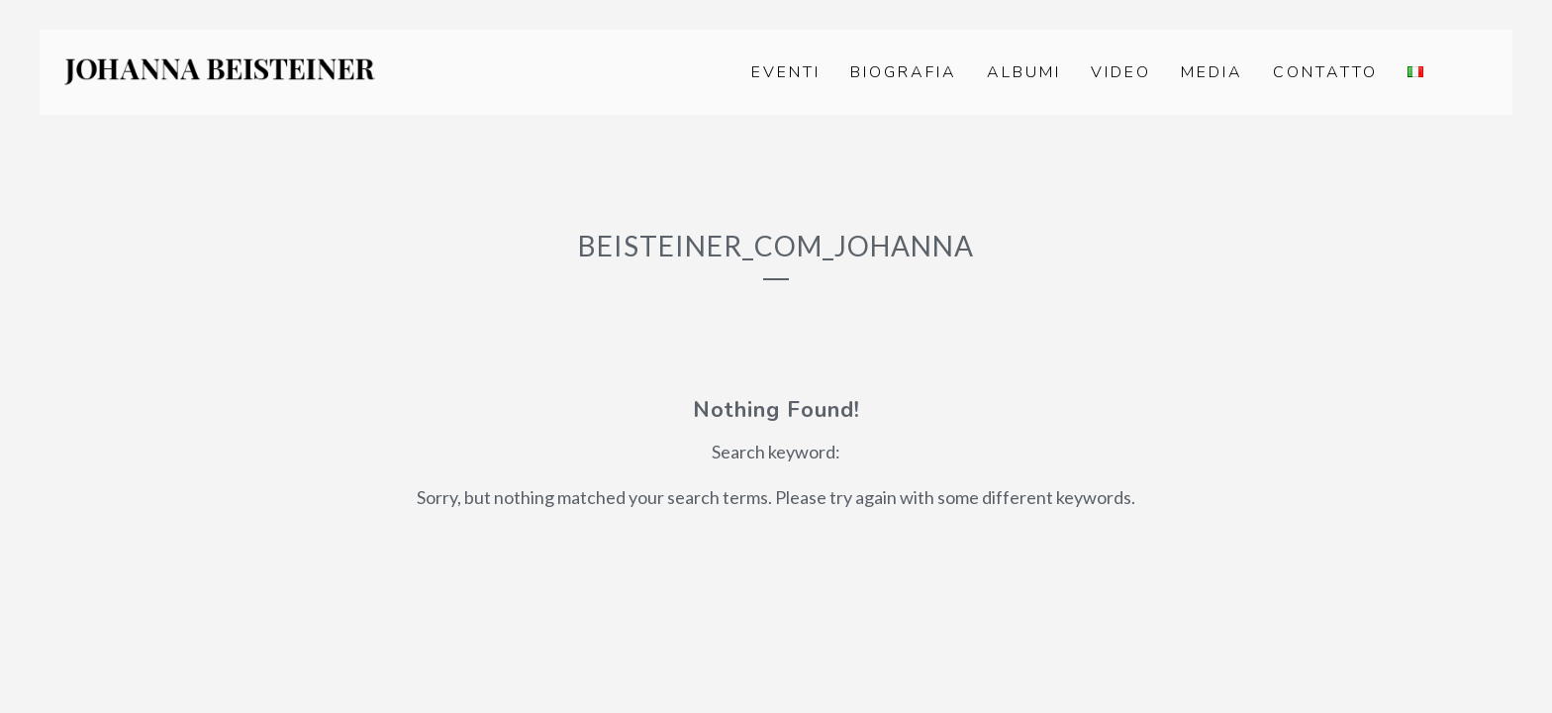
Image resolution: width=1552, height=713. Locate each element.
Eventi (786, 72)
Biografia (903, 72)
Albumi (1024, 72)
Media (1212, 72)
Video (1121, 72)
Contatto (1325, 72)
